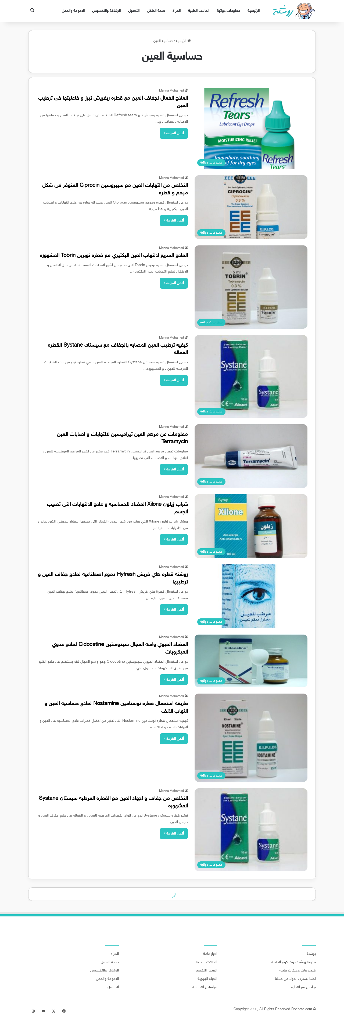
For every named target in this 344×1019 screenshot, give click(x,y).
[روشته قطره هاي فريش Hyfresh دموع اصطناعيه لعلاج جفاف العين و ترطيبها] (251, 596)
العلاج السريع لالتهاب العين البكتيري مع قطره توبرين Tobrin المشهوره (114, 255)
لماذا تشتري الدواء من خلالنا (295, 979)
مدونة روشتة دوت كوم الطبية (293, 962)
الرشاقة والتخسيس (106, 11)
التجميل (133, 11)
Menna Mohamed (171, 91)
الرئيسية (254, 11)
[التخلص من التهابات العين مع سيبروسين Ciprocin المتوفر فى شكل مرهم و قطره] (251, 207)
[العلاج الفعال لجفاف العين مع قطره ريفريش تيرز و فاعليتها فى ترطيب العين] (251, 128)
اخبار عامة (210, 954)
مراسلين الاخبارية (204, 987)
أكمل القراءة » (174, 133)
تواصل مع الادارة (303, 987)
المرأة (177, 11)
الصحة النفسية (206, 971)
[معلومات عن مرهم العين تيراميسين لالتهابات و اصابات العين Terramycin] (251, 456)
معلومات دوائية (228, 11)
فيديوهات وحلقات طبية (298, 971)
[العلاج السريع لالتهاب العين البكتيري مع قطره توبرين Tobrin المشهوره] (251, 287)
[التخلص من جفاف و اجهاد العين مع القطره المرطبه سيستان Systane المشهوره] (251, 829)
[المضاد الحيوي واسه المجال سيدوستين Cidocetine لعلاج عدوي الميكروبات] (251, 660)
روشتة (311, 954)
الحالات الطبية (198, 11)
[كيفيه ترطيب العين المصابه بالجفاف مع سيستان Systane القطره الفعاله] (251, 376)
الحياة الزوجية (207, 979)
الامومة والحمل (73, 11)
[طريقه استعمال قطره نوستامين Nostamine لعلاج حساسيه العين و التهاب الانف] (251, 738)
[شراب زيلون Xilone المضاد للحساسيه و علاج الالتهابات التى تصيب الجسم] (251, 526)
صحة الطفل (156, 11)
